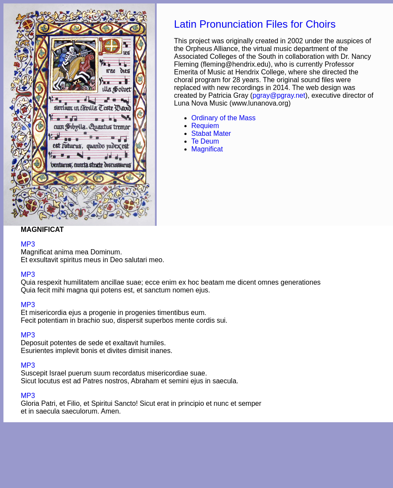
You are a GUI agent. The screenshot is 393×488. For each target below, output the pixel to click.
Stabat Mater (211, 133)
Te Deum (205, 141)
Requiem (205, 125)
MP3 (28, 244)
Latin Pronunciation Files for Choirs (255, 24)
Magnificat (207, 149)
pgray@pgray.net (278, 95)
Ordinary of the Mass (223, 118)
